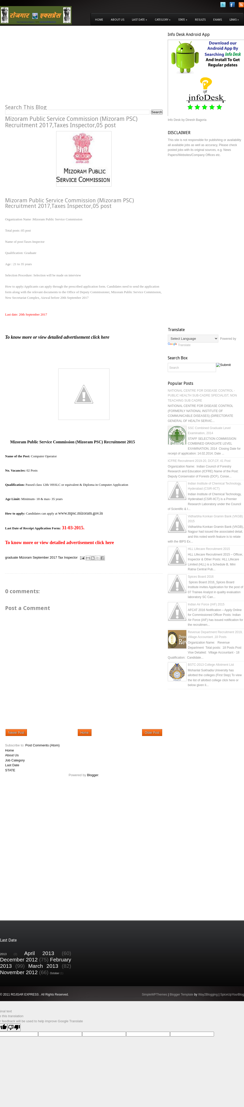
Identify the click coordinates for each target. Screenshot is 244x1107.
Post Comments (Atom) (42, 745)
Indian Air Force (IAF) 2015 (206, 604)
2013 (3, 954)
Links (234, 19)
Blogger (92, 775)
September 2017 (45, 558)
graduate (11, 558)
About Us (117, 19)
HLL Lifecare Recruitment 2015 (209, 549)
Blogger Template (181, 994)
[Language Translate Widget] (193, 339)
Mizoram (25, 558)
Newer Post (16, 732)
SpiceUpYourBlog (232, 994)
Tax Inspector (68, 558)
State (182, 19)
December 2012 (19, 959)
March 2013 (43, 966)
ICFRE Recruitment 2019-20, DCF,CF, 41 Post (199, 461)
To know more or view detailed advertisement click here (57, 337)
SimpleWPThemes (154, 994)
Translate (179, 345)
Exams (217, 19)
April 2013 (39, 953)
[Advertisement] (47, 67)
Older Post (152, 732)
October (54, 973)
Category (163, 19)
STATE (10, 770)
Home (99, 19)
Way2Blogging (208, 994)
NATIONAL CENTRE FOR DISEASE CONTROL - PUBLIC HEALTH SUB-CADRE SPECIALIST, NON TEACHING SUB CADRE (202, 395)
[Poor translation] (14, 1027)
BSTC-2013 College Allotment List (211, 664)
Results (200, 19)
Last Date (139, 19)
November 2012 (19, 972)
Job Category (15, 760)
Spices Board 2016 (201, 576)
